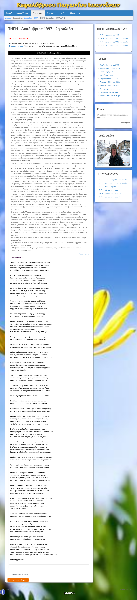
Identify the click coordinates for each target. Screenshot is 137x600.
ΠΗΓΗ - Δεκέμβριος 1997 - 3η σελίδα (114, 45)
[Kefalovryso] (68, 5)
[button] (22, 13)
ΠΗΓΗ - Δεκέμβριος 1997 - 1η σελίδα (114, 38)
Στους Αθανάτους (16, 46)
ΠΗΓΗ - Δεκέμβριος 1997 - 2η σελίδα (114, 42)
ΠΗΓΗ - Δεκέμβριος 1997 (109, 35)
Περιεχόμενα (84, 254)
